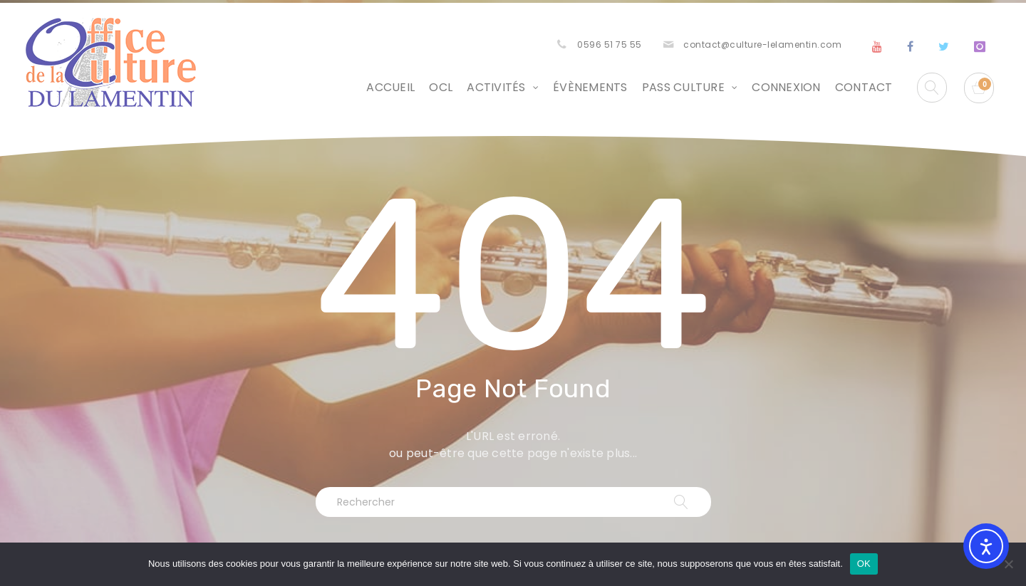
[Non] (1008, 564)
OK (864, 563)
